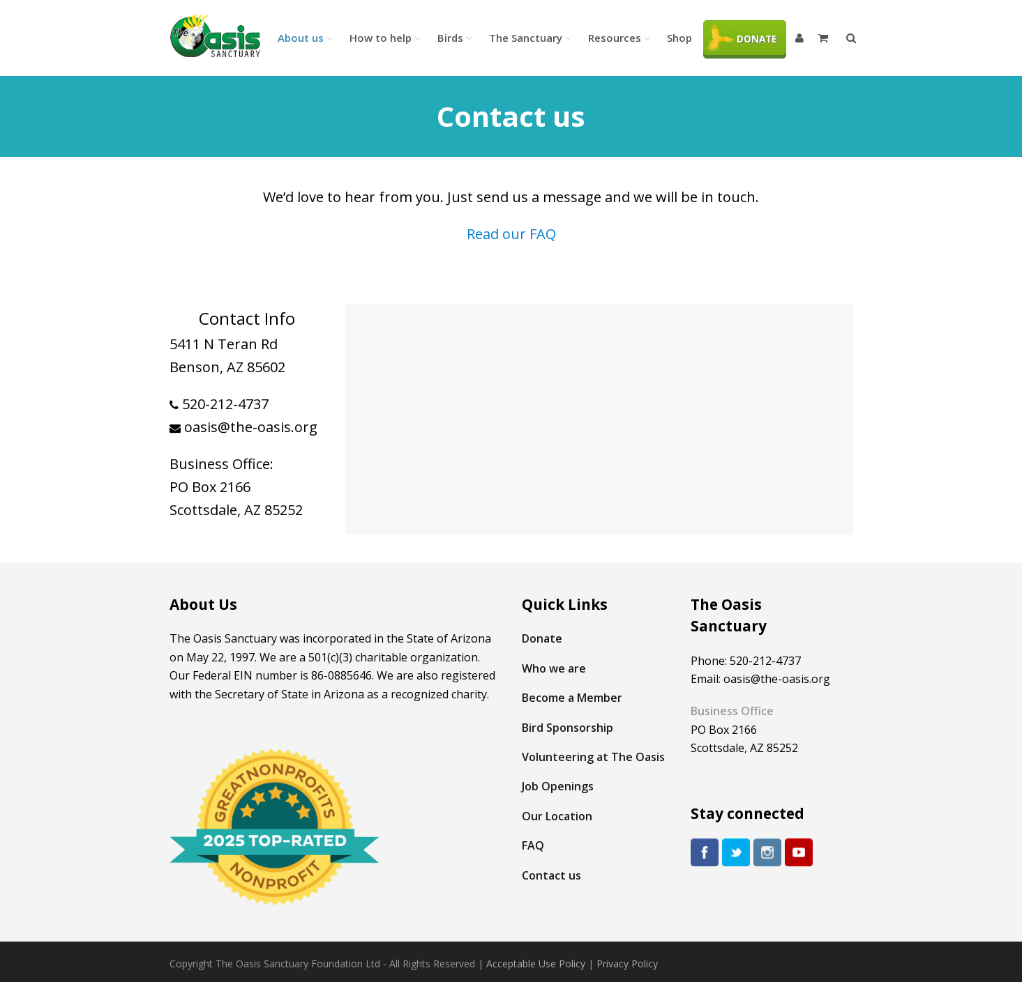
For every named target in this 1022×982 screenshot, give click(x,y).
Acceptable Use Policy (535, 963)
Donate (542, 638)
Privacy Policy (627, 963)
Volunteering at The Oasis (593, 757)
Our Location (557, 816)
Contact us (551, 875)
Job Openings (558, 786)
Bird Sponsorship (567, 727)
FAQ (533, 845)
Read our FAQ (511, 233)
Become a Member (572, 697)
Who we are (554, 668)
